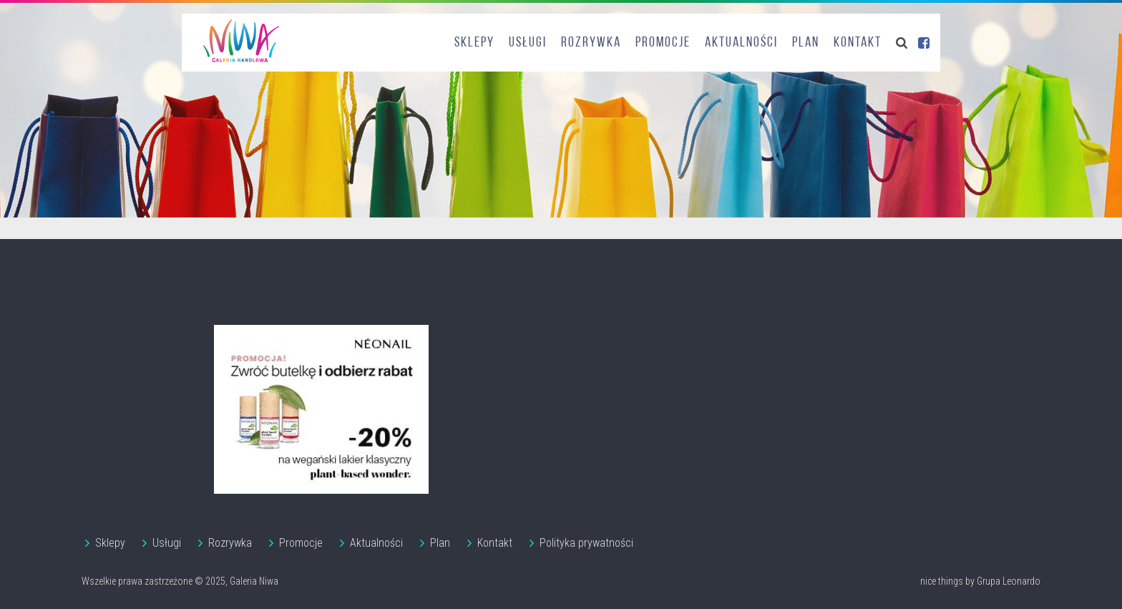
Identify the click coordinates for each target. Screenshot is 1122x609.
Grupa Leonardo (1008, 581)
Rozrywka (591, 43)
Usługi (528, 43)
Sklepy (474, 43)
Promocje (663, 43)
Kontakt (858, 43)
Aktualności (741, 43)
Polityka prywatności (586, 543)
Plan (805, 43)
